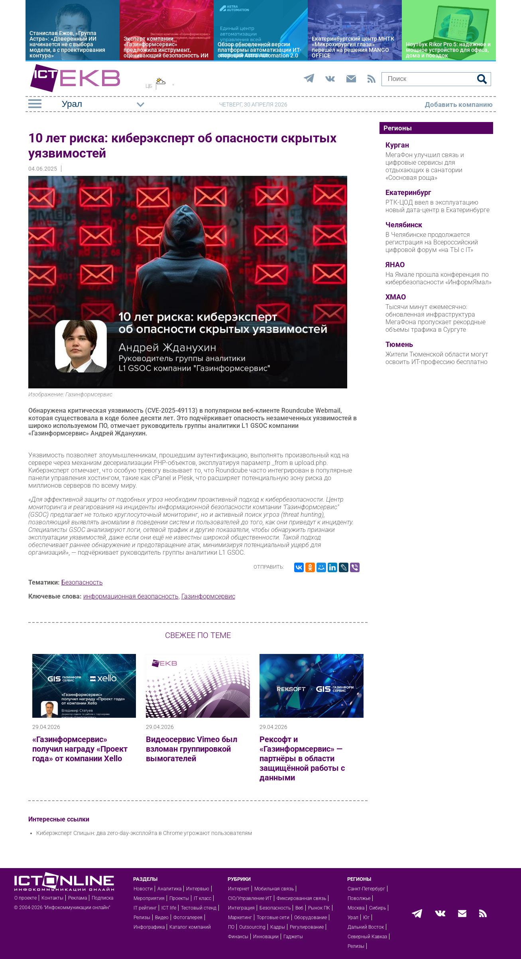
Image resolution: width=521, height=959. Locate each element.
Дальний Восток (366, 927)
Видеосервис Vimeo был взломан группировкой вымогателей (191, 749)
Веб (299, 908)
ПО (231, 927)
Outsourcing (252, 927)
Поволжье (359, 898)
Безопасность (82, 582)
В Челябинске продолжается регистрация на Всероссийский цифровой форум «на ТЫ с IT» (431, 242)
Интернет (239, 889)
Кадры (277, 927)
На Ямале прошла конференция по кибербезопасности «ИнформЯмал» (438, 278)
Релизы (142, 917)
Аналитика (169, 889)
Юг (366, 917)
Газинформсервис (208, 596)
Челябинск (403, 225)
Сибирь (377, 908)
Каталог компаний (190, 927)
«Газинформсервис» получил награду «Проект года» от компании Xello (80, 749)
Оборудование (310, 917)
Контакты (52, 898)
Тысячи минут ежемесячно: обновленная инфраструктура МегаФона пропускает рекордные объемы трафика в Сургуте (435, 318)
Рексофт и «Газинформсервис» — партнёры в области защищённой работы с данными (302, 758)
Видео (162, 917)
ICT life (168, 908)
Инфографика (149, 927)
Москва (356, 908)
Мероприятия (149, 898)
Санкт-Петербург (366, 889)
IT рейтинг (145, 908)
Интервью (197, 889)
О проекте (25, 898)
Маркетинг (240, 917)
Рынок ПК (319, 908)
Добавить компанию (459, 104)
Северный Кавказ (367, 936)
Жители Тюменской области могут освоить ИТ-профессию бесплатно (436, 358)
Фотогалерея (188, 917)
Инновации (266, 936)
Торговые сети (273, 917)
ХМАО (395, 297)
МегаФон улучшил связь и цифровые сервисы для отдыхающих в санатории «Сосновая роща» (424, 166)
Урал (353, 917)
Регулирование (307, 927)
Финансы (238, 936)
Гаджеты (293, 936)
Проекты (179, 898)
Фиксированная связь (301, 898)
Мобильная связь (274, 889)
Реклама (77, 898)
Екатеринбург (408, 193)
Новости (143, 889)
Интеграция (241, 908)
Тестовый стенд (198, 908)
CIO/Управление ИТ (250, 898)
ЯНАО (395, 265)
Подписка (102, 898)
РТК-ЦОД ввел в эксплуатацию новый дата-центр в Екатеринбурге (437, 206)
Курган (397, 145)
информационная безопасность (131, 596)
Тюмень (399, 345)
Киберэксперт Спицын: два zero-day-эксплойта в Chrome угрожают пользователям (144, 833)
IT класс (202, 898)
